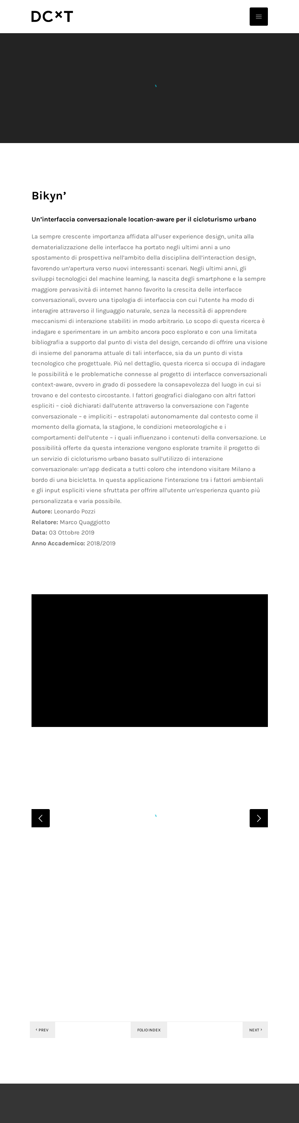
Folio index (148, 1077)
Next (256, 1077)
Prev (41, 1077)
